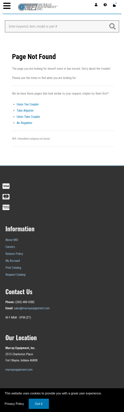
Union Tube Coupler (28, 117)
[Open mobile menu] (7, 6)
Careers (10, 247)
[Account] (97, 4)
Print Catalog (13, 268)
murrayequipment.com (19, 369)
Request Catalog (15, 274)
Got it (38, 403)
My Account (12, 261)
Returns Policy (14, 254)
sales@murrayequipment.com (32, 308)
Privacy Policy (14, 403)
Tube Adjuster (25, 110)
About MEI (11, 240)
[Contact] (106, 4)
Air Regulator (24, 123)
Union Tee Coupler (28, 104)
